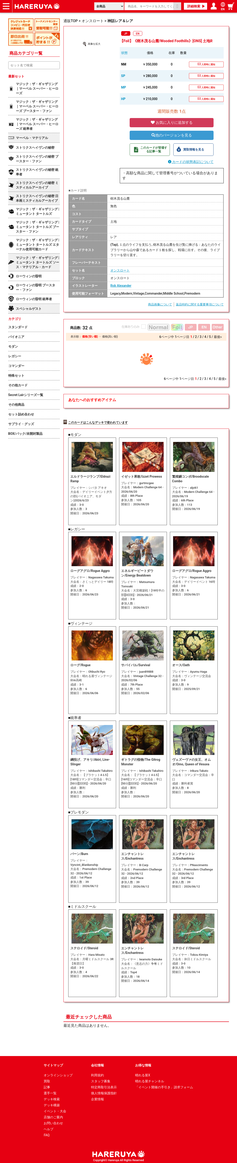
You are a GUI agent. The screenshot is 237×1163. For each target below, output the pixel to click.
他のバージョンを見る (171, 135)
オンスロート (120, 270)
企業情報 (97, 1097)
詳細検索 (193, 6)
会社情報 (97, 1063)
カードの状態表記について (191, 162)
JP (125, 33)
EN (137, 33)
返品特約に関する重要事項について (200, 304)
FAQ (46, 1133)
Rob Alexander (120, 285)
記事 (47, 1085)
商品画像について (160, 304)
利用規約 (97, 1073)
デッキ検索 (52, 1097)
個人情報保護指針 (104, 1091)
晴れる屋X (142, 1073)
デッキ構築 (52, 1103)
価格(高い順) (110, 336)
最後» (218, 337)
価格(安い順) (90, 336)
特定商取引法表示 (104, 1085)
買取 (47, 1079)
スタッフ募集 (100, 1079)
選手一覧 (50, 1091)
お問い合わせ (53, 1121)
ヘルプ (48, 1127)
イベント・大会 (55, 1109)
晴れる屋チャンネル (149, 1079)
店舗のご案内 (53, 1115)
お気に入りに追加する (172, 122)
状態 (124, 53)
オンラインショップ (58, 1073)
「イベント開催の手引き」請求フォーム (164, 1085)
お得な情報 (143, 1063)
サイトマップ (53, 1063)
